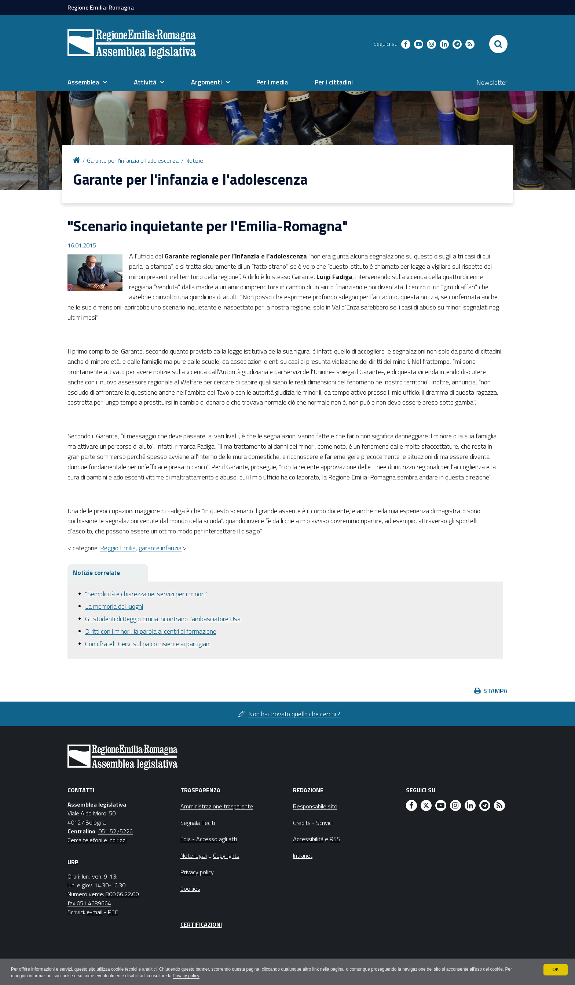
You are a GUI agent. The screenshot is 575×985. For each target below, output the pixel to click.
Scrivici (324, 822)
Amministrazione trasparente (216, 806)
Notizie (194, 160)
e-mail (94, 912)
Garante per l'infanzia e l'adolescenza (133, 160)
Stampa (495, 691)
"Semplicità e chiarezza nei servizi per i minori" (146, 594)
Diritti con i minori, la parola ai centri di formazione (150, 631)
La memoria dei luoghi (114, 606)
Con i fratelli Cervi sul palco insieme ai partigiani (147, 644)
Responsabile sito (315, 806)
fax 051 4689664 (89, 903)
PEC (113, 912)
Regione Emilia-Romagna (100, 7)
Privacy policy (188, 976)
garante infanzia (160, 548)
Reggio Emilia (118, 548)
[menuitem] (87, 82)
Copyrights (226, 855)
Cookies (190, 888)
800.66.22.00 (122, 894)
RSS (335, 838)
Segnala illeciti (197, 822)
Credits (302, 822)
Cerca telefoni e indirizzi (97, 840)
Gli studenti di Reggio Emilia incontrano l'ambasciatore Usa (163, 619)
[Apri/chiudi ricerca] (498, 44)
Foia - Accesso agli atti (208, 838)
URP (72, 862)
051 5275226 (115, 831)
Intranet (302, 855)
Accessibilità (308, 838)
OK (555, 969)
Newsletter (492, 82)
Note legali (193, 855)
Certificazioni (201, 924)
